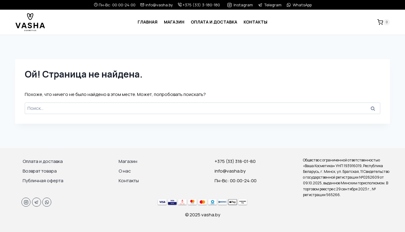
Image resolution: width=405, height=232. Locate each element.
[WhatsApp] (46, 202)
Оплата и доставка (214, 22)
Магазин (174, 22)
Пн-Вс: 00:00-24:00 (115, 5)
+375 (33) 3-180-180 (199, 5)
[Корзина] (383, 22)
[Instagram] (25, 202)
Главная (148, 22)
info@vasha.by (156, 5)
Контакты (255, 22)
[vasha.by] (30, 22)
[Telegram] (36, 202)
